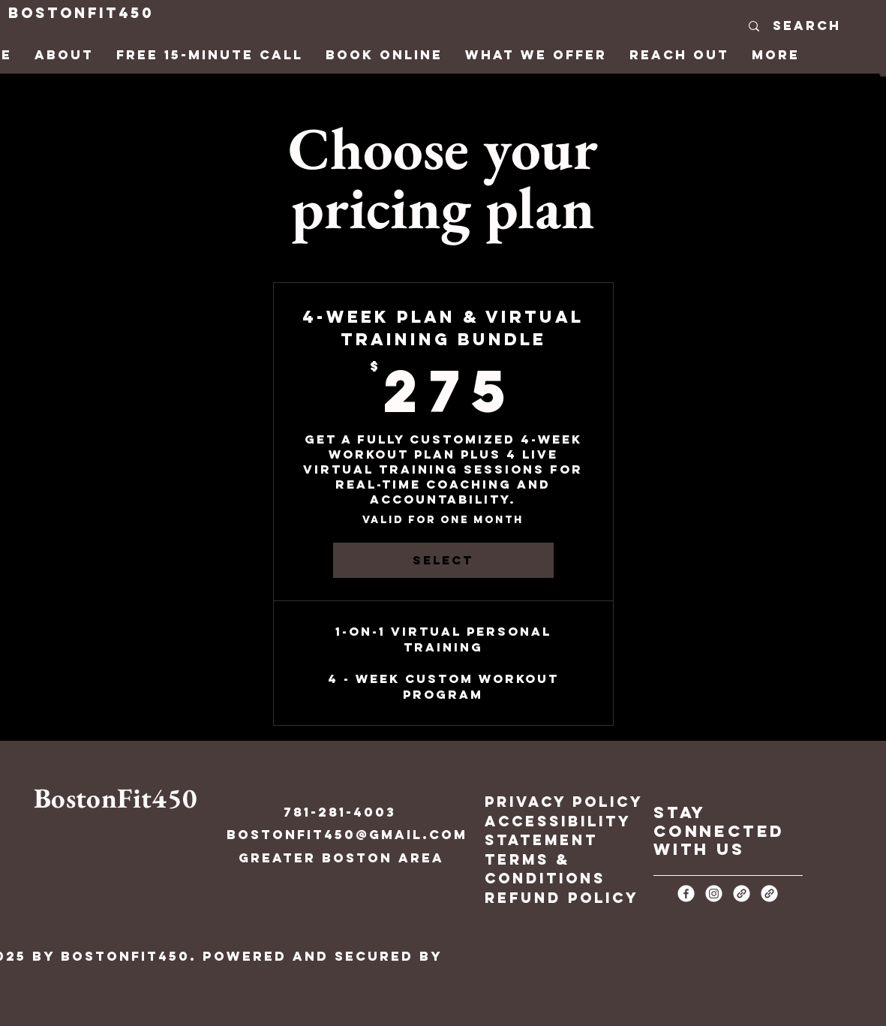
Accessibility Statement (558, 831)
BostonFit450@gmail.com (347, 834)
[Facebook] (686, 893)
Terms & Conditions (545, 869)
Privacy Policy (564, 802)
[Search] (806, 26)
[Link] (741, 893)
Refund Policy (562, 898)
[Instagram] (714, 893)
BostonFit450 (81, 13)
